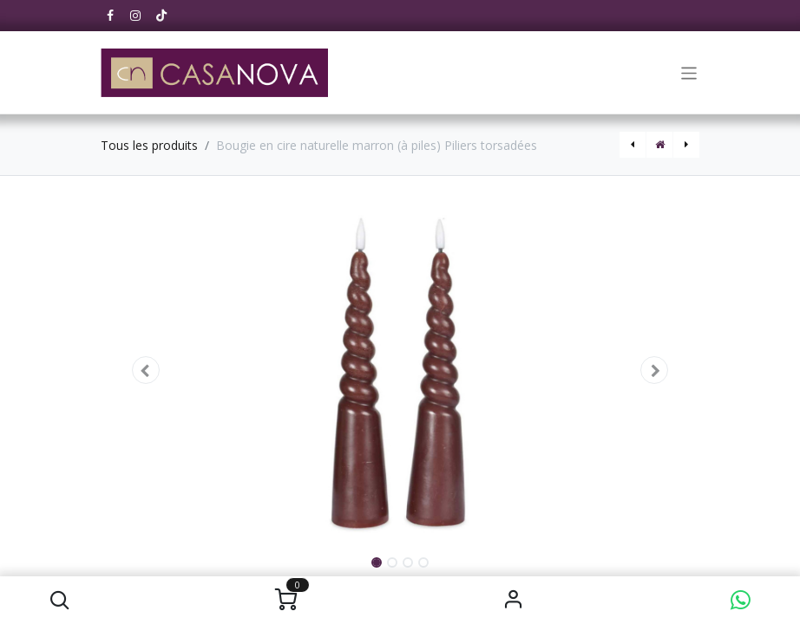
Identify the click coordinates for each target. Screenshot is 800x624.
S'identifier (513, 600)
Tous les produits (149, 145)
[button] (59, 600)
